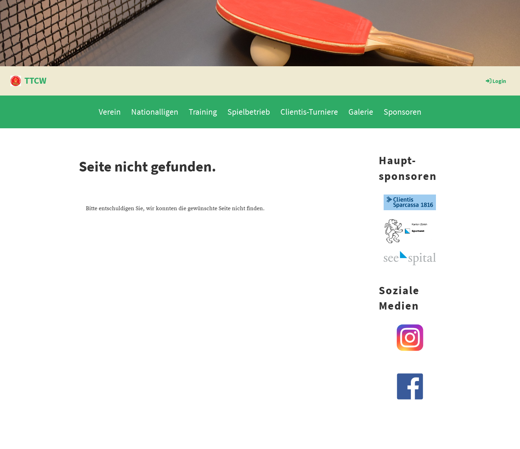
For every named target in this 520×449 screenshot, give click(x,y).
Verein (110, 111)
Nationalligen (154, 111)
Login (495, 80)
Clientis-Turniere (309, 111)
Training (203, 111)
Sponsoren (402, 111)
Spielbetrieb (248, 111)
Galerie (360, 111)
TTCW (35, 80)
